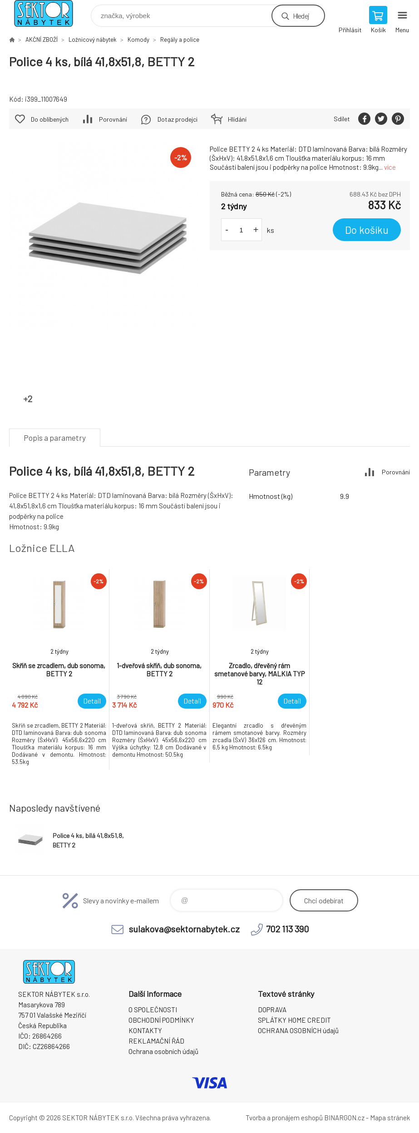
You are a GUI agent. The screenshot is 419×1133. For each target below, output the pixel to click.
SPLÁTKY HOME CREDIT (294, 1020)
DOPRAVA (272, 1009)
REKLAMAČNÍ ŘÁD (156, 1041)
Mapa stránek (390, 1117)
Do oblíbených (50, 119)
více (390, 167)
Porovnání (113, 119)
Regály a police (179, 39)
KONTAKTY (145, 1030)
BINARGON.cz (344, 1117)
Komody (138, 39)
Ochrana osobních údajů (163, 1051)
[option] (59, 669)
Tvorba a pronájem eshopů (284, 1117)
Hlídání (237, 119)
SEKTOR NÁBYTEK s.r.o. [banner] (49, 13)
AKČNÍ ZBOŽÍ (41, 39)
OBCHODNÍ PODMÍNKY (161, 1020)
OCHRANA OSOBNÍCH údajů (298, 1030)
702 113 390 (287, 928)
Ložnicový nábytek (93, 39)
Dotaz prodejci (177, 119)
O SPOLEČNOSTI (152, 1009)
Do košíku (367, 229)
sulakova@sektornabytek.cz (184, 928)
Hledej (301, 15)
